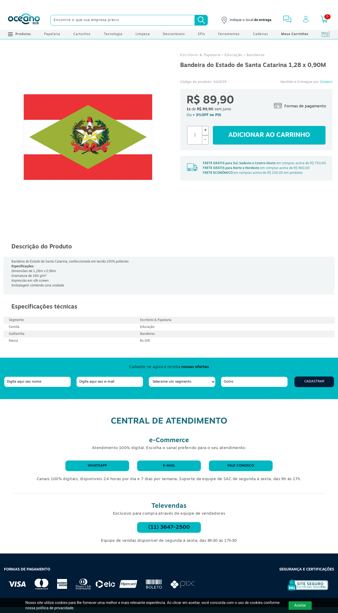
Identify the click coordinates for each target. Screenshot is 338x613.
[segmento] (182, 382)
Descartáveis (174, 34)
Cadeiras (260, 34)
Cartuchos (82, 34)
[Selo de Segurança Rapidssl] (304, 591)
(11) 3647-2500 (169, 527)
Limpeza (143, 34)
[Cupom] (169, 5)
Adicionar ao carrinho (269, 135)
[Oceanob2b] (24, 20)
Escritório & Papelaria (200, 55)
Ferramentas (229, 34)
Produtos (19, 34)
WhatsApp (97, 465)
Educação (234, 55)
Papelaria (52, 34)
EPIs (201, 34)
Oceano (326, 82)
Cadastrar (314, 381)
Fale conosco (240, 465)
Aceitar (300, 605)
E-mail (169, 465)
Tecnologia (113, 34)
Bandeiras (256, 55)
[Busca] (201, 20)
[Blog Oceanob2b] (326, 34)
